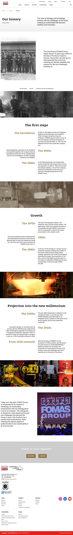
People (51, 5)
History (2, 505)
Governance (3, 503)
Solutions (26, 5)
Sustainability (43, 5)
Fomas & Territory (4, 524)
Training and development (23, 515)
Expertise (34, 5)
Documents (63, 1)
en (69, 1)
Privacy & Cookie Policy (66, 533)
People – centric (4, 521)
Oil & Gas (20, 503)
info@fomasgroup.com (10, 479)
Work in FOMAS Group (22, 517)
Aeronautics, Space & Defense (24, 507)
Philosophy (3, 502)
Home (3, 10)
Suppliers (49, 1)
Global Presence (42, 1)
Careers (42, 458)
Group (20, 5)
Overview (3, 500)
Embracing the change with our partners (9, 522)
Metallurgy (37, 500)
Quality (37, 503)
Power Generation (21, 502)
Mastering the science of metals (7, 515)
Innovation (37, 502)
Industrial (20, 505)
